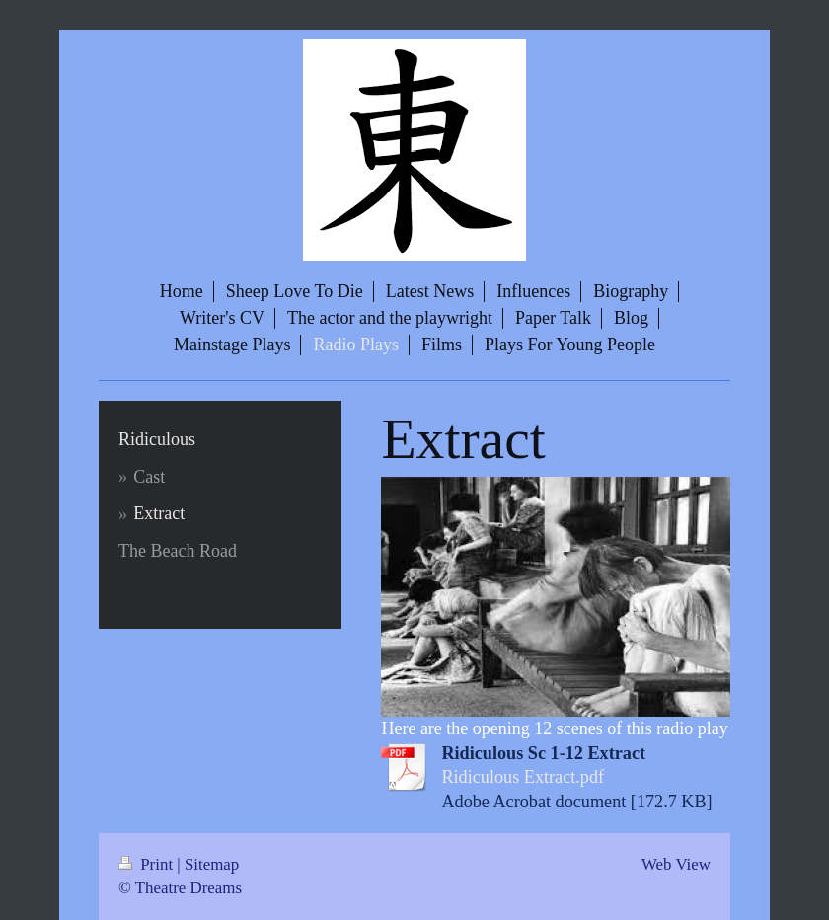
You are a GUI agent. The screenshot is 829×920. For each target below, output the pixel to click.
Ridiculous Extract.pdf (522, 777)
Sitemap (212, 864)
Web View (676, 864)
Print (147, 864)
